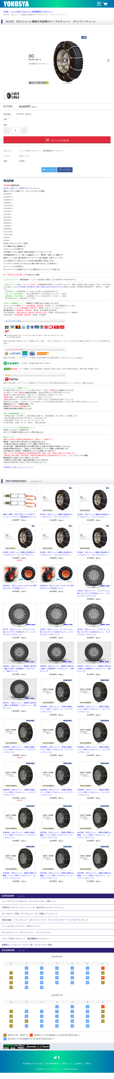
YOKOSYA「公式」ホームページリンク (18, 467)
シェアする (64, 170)
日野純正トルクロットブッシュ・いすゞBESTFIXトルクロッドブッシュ (35, 909)
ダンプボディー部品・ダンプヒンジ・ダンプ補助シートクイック (31, 916)
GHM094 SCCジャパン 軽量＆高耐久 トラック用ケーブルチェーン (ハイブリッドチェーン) (94, 792)
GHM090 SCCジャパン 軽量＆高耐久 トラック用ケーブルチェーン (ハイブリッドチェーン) (57, 749)
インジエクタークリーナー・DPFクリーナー (22, 930)
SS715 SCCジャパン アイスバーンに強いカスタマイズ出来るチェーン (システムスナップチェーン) (19, 631)
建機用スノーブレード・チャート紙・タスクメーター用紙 (28, 951)
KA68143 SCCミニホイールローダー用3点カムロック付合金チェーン (57, 587)
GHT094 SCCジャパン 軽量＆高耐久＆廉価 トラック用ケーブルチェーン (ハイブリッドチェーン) (57, 875)
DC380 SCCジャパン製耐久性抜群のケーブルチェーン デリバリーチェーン (93, 553)
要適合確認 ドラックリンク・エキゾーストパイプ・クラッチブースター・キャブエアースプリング (48, 923)
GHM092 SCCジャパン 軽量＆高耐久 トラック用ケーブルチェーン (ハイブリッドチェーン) (20, 792)
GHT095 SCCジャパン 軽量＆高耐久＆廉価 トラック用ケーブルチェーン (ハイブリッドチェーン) (94, 875)
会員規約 (78, 1070)
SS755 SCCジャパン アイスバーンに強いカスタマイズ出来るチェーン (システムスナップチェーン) (56, 631)
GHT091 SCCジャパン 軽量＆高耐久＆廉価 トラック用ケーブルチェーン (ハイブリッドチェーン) (20, 875)
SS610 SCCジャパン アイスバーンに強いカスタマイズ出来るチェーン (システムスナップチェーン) (93, 593)
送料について (67, 1070)
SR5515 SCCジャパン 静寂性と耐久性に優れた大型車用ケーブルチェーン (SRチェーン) (57, 668)
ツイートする (49, 170)
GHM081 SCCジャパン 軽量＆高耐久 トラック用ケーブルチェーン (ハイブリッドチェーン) (94, 709)
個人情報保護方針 (52, 1070)
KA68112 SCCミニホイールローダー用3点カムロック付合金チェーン (19, 587)
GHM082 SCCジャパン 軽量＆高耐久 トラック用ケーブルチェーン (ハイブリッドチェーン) (20, 749)
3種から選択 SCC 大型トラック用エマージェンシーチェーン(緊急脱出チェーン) (19, 515)
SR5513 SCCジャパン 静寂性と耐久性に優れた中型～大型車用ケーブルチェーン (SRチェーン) (19, 668)
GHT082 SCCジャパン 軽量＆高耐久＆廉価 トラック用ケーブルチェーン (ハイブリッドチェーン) (94, 835)
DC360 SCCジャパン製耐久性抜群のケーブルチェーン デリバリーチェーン (56, 553)
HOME (6, 11)
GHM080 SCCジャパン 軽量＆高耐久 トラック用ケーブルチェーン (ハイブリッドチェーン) (57, 709)
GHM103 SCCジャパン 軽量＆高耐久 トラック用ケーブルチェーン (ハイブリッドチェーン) (20, 835)
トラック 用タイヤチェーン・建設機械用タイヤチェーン (33, 11)
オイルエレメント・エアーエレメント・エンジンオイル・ (28, 937)
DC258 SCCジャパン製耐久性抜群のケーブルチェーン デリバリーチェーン (56, 515)
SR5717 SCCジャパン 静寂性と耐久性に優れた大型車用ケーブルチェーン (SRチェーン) (19, 705)
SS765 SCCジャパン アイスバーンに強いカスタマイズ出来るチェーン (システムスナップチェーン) (93, 631)
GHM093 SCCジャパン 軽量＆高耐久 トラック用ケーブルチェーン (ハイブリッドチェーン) (57, 792)
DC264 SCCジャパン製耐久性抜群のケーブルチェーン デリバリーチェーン (93, 515)
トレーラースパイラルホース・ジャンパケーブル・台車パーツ (30, 902)
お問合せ (88, 1070)
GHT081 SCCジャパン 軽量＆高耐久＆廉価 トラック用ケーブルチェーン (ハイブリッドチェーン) (57, 835)
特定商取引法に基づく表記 (33, 1070)
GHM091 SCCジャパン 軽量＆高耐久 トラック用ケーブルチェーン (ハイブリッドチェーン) (94, 749)
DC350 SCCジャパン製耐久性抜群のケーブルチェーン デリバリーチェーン (19, 553)
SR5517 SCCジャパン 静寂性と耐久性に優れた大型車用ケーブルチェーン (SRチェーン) (94, 668)
